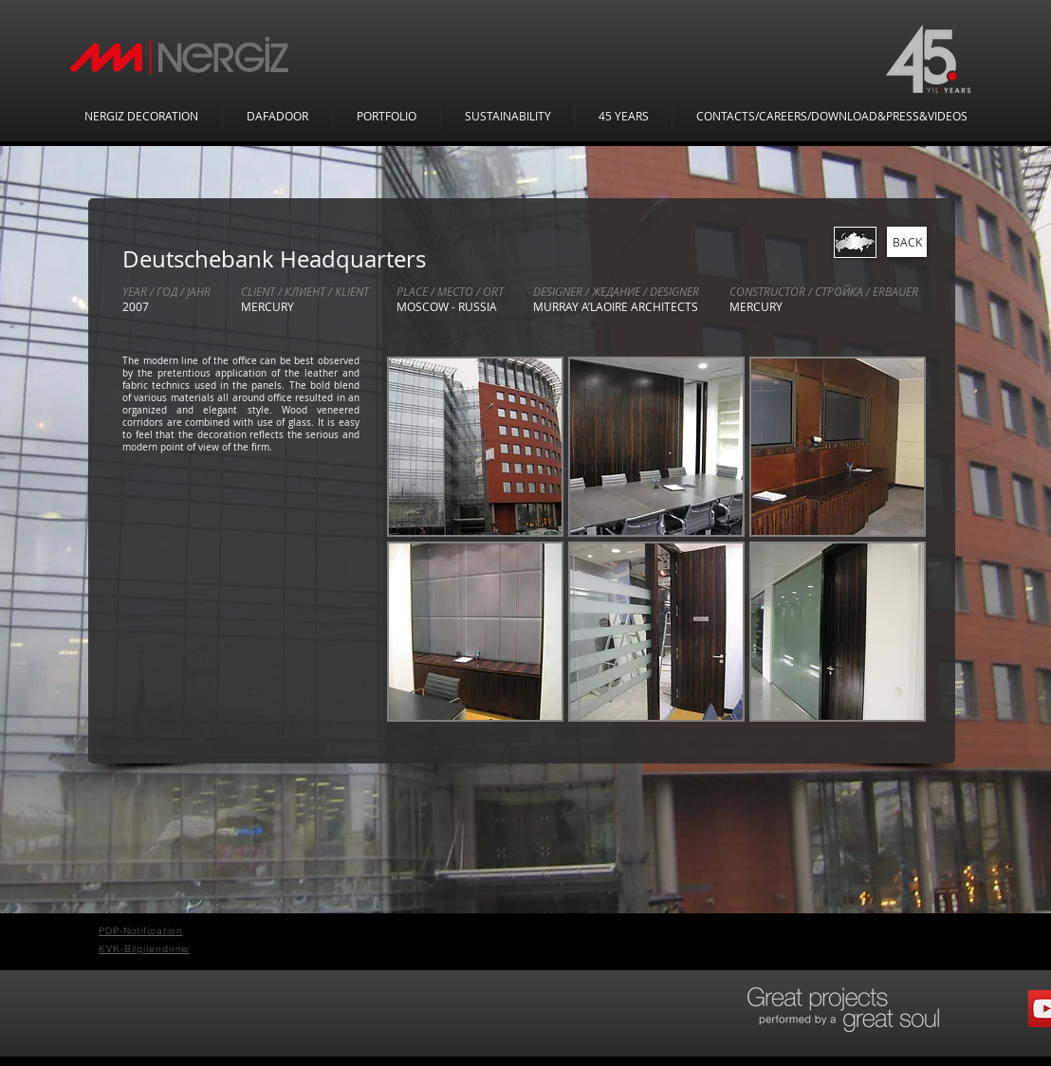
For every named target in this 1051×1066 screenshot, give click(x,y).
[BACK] (907, 242)
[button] (475, 447)
